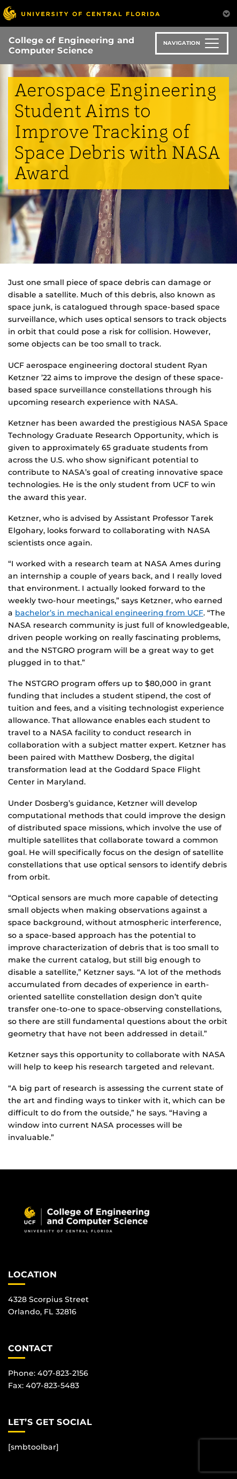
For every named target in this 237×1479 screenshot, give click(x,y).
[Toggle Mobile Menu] (226, 13)
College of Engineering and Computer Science (71, 45)
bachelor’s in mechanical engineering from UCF (109, 613)
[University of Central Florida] (81, 13)
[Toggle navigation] (191, 43)
